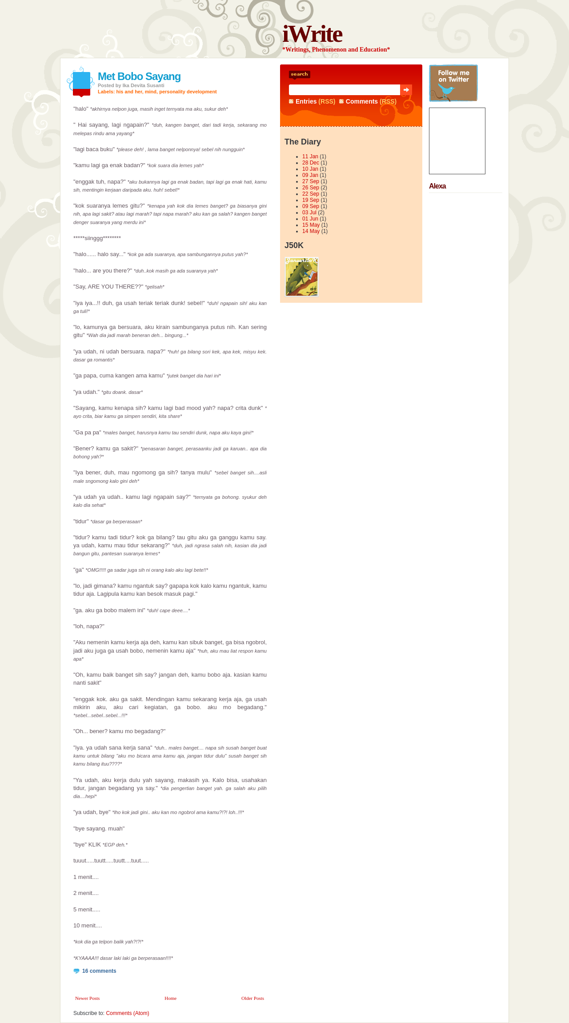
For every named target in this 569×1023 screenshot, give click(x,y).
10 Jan (310, 169)
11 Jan (310, 156)
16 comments (99, 971)
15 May (311, 225)
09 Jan (310, 175)
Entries (306, 101)
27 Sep (310, 181)
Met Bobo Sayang (139, 76)
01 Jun (310, 219)
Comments (362, 101)
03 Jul (309, 212)
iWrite (312, 33)
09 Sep (310, 206)
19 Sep (310, 200)
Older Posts (252, 998)
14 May (311, 231)
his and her (129, 91)
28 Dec (310, 163)
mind (150, 91)
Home (170, 998)
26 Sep (310, 188)
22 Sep (310, 194)
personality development (188, 91)
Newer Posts (87, 998)
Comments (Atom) (127, 1013)
